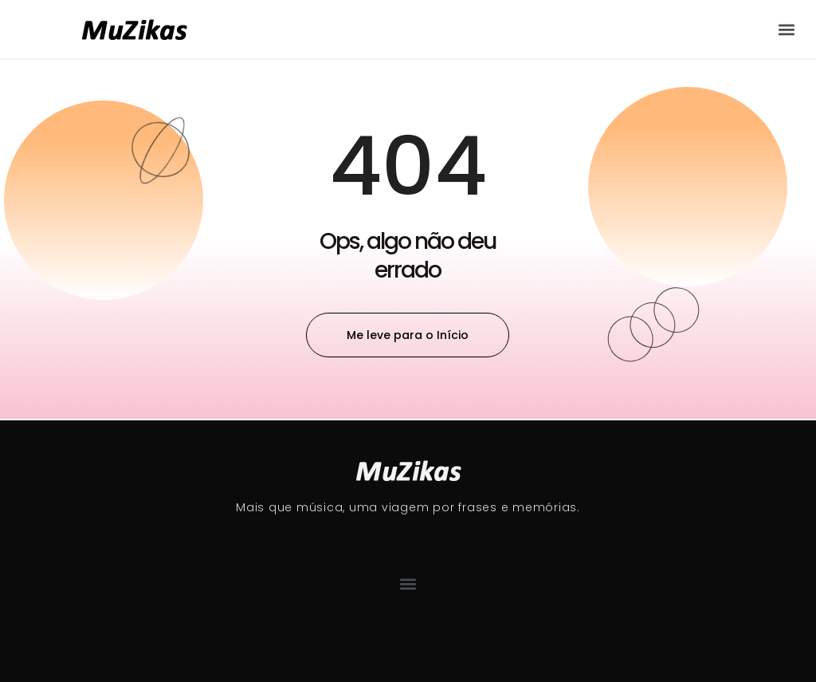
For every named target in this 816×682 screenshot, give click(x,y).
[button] (787, 29)
